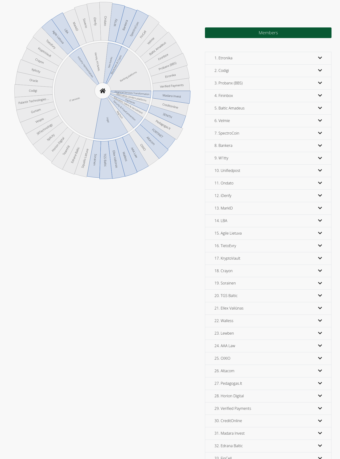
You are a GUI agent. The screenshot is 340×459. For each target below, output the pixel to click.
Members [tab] (268, 33)
